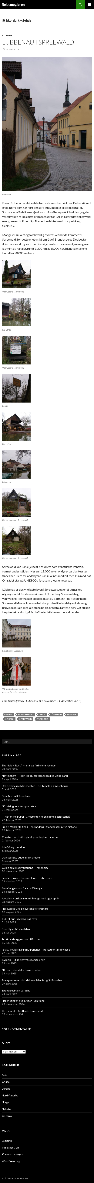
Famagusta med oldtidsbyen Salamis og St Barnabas (32, 980)
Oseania (7, 1115)
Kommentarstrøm (12, 1154)
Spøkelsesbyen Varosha (16, 990)
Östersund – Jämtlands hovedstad (22, 1011)
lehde (42, 714)
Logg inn (7, 1140)
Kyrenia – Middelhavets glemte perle (23, 959)
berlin (8, 714)
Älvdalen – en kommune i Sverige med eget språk (30, 898)
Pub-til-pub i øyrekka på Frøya (19, 918)
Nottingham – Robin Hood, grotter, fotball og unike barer (35, 775)
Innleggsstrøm (10, 1147)
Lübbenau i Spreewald (38, 42)
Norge (5, 1102)
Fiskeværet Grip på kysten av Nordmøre (25, 908)
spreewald (25, 719)
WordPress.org (11, 1161)
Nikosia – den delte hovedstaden (21, 970)
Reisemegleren (13, 4)
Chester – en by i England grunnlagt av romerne (30, 837)
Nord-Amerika (10, 1095)
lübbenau (56, 714)
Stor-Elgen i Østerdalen (16, 929)
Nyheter (7, 1109)
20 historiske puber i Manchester (21, 857)
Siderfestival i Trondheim (16, 796)
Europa (7, 35)
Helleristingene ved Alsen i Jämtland (23, 1000)
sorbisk (9, 719)
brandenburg (26, 714)
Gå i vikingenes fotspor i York (19, 806)
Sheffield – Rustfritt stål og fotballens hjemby (28, 765)
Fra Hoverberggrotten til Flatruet (21, 939)
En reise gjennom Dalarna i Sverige (22, 888)
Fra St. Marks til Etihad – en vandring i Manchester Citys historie (39, 826)
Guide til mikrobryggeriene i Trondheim (25, 867)
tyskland (42, 719)
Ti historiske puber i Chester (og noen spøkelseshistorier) (36, 816)
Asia (4, 1075)
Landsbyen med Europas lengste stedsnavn (27, 878)
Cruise (6, 1081)
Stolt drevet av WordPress (15, 1178)
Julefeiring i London (13, 847)
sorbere (71, 714)
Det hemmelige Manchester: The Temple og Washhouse (35, 785)
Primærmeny (89, 4)
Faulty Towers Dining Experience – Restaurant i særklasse (36, 949)
